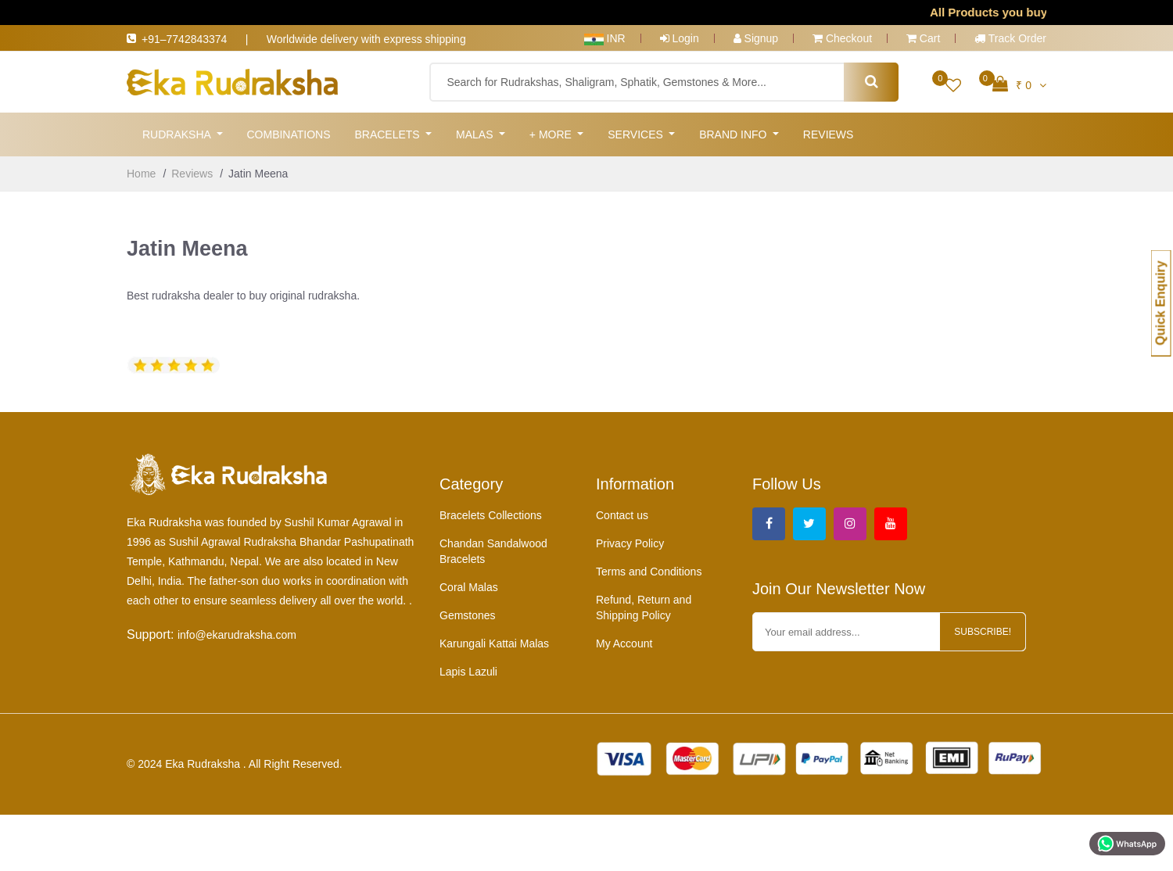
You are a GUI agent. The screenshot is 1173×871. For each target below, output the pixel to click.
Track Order (1010, 38)
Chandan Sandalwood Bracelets (493, 553)
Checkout (842, 38)
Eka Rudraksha (204, 765)
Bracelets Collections (490, 517)
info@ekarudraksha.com (237, 636)
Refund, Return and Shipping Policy (643, 609)
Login (679, 38)
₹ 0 (1019, 83)
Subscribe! (982, 633)
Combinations (288, 134)
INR (605, 38)
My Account (624, 645)
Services (636, 134)
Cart (923, 38)
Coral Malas (468, 588)
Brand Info (734, 134)
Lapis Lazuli (468, 673)
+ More (552, 134)
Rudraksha (177, 134)
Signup (756, 38)
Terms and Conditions (648, 573)
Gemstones (467, 617)
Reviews (828, 134)
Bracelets (388, 134)
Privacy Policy (630, 545)
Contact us (622, 517)
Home (141, 173)
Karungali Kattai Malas (494, 645)
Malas (476, 134)
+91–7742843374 (194, 39)
